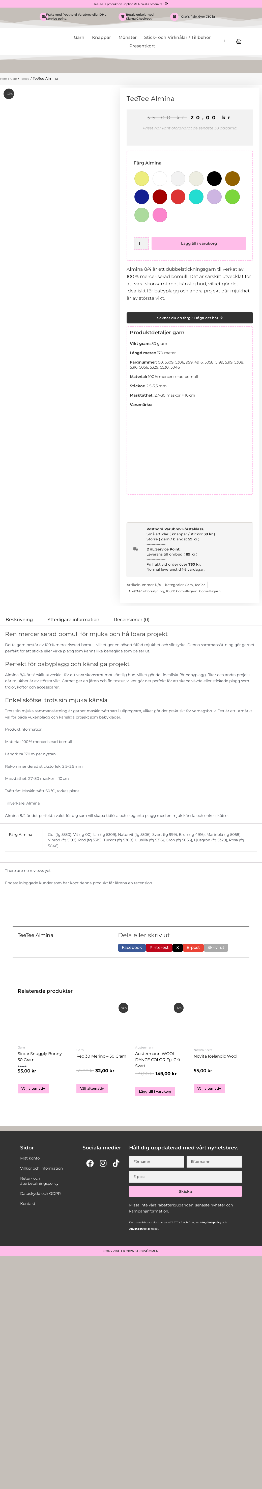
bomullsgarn (214, 591)
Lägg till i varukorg (199, 243)
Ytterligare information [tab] (73, 619)
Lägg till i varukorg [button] (157, 1094)
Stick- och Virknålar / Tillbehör (177, 37)
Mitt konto (31, 1162)
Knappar (101, 37)
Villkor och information (43, 1172)
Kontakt (28, 1207)
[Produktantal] (142, 243)
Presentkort (142, 46)
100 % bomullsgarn (184, 591)
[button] (132, 948)
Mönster (128, 37)
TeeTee (29, 79)
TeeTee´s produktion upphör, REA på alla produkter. (128, 4)
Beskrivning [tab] (19, 619)
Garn (79, 37)
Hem (4, 79)
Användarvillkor (139, 1232)
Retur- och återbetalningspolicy (41, 1185)
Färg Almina (148, 163)
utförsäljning (154, 591)
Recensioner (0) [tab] (132, 619)
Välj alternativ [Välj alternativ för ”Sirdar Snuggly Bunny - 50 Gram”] (34, 1092)
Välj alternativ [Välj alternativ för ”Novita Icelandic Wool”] (210, 1089)
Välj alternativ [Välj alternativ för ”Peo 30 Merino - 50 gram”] (93, 1089)
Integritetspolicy (210, 1226)
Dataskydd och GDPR (42, 1197)
